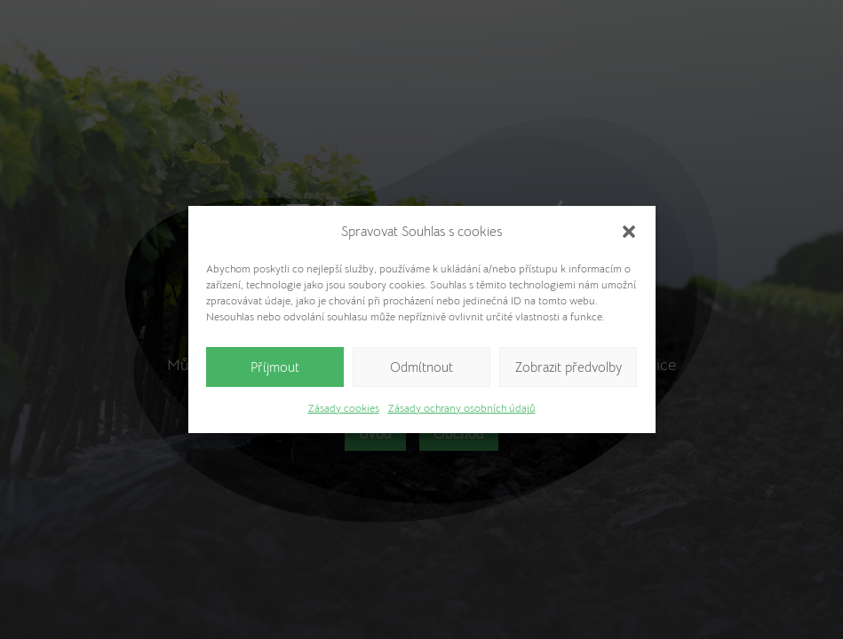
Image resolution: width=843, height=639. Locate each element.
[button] (629, 232)
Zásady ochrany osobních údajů (462, 407)
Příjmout (275, 367)
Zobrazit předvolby (568, 367)
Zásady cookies (343, 407)
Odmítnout (421, 367)
